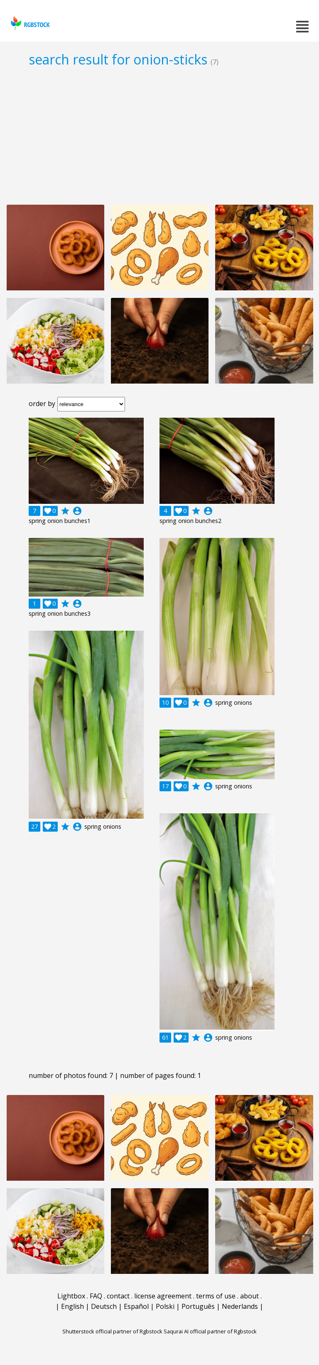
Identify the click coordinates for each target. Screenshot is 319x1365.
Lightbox (71, 1296)
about (249, 1296)
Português (198, 1306)
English (72, 1306)
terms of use (216, 1296)
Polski (165, 1306)
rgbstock (29, 23)
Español (136, 1306)
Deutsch (104, 1306)
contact (118, 1296)
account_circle (77, 511)
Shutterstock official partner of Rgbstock (112, 1331)
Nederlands (240, 1306)
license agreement (162, 1296)
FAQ (96, 1296)
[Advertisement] (159, 135)
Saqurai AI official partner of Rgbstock (210, 1331)
